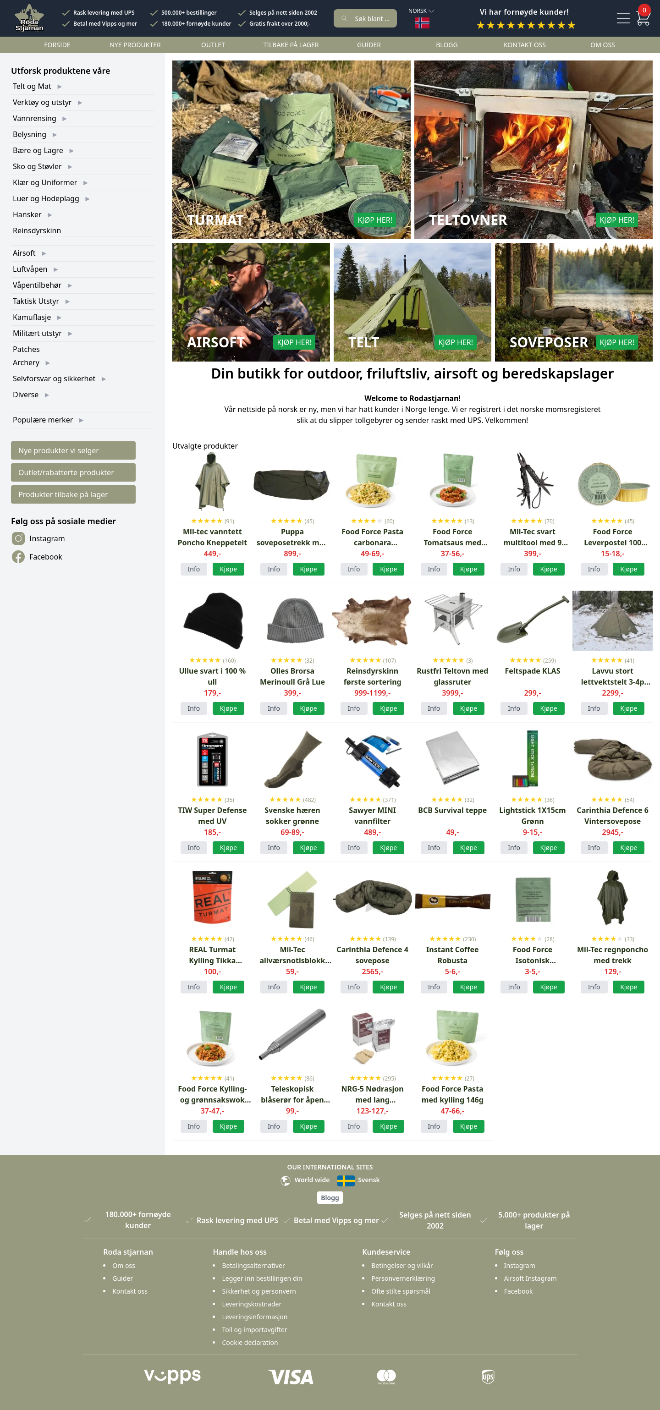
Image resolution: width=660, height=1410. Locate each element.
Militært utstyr (37, 333)
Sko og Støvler (37, 166)
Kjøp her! (375, 220)
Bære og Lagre (38, 150)
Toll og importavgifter (254, 1329)
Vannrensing (34, 118)
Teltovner (468, 220)
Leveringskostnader (251, 1304)
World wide (305, 1179)
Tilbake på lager (291, 44)
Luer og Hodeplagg (46, 198)
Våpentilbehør (37, 285)
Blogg (446, 44)
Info (194, 569)
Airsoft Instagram (530, 1278)
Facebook (36, 556)
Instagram (38, 538)
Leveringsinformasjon (254, 1316)
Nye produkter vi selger (58, 450)
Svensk (358, 1179)
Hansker (27, 214)
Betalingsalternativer (253, 1265)
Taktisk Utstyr (36, 301)
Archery (26, 362)
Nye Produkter (135, 44)
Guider (369, 44)
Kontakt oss (525, 44)
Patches (26, 349)
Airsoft (24, 253)
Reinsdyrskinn (37, 230)
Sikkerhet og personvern (259, 1291)
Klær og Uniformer (45, 182)
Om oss (602, 44)
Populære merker (43, 420)
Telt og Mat (32, 86)
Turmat (215, 220)
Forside (57, 44)
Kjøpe (308, 847)
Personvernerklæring (403, 1278)
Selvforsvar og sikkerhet (54, 378)
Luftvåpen (30, 269)
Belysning (29, 134)
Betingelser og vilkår (402, 1265)
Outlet (213, 44)
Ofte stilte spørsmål (400, 1291)
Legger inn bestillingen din (262, 1278)
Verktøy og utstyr (42, 102)
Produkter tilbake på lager (63, 494)
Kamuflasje (32, 317)
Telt (364, 342)
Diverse (25, 395)
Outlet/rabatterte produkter (66, 472)
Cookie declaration (250, 1342)
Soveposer (549, 342)
